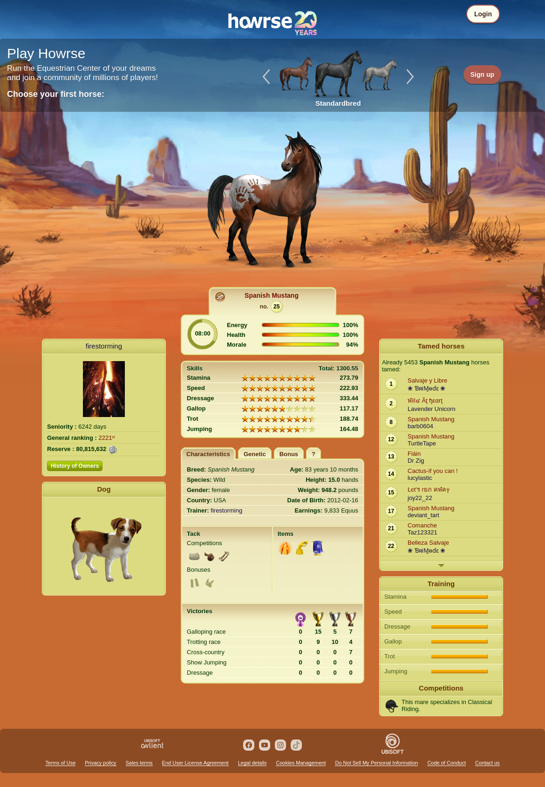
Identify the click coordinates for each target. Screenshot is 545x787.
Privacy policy (100, 763)
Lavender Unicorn (432, 408)
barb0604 (420, 426)
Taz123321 (422, 532)
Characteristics (208, 454)
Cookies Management (301, 763)
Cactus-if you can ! (433, 470)
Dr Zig (416, 460)
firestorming (104, 346)
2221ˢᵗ (107, 437)
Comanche (422, 525)
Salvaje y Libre (427, 380)
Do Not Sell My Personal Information (376, 763)
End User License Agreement (195, 763)
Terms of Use (60, 763)
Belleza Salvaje (428, 542)
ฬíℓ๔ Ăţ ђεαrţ (425, 400)
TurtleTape (422, 443)
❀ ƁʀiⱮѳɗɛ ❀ (426, 388)
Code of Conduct (446, 763)
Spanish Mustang (272, 295)
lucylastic (420, 477)
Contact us (487, 763)
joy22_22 (420, 497)
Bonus (288, 454)
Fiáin (414, 453)
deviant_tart (423, 515)
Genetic (255, 454)
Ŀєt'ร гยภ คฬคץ (429, 489)
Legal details (252, 763)
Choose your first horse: (55, 94)
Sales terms (139, 763)
